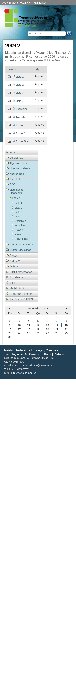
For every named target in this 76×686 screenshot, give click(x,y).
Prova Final (22, 141)
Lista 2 (20, 84)
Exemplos (21, 108)
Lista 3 (20, 92)
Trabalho (21, 117)
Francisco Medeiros (34, 18)
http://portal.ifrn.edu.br (24, 372)
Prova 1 (20, 125)
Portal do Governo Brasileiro (24, 3)
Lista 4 (20, 100)
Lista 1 (20, 76)
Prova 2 (20, 133)
